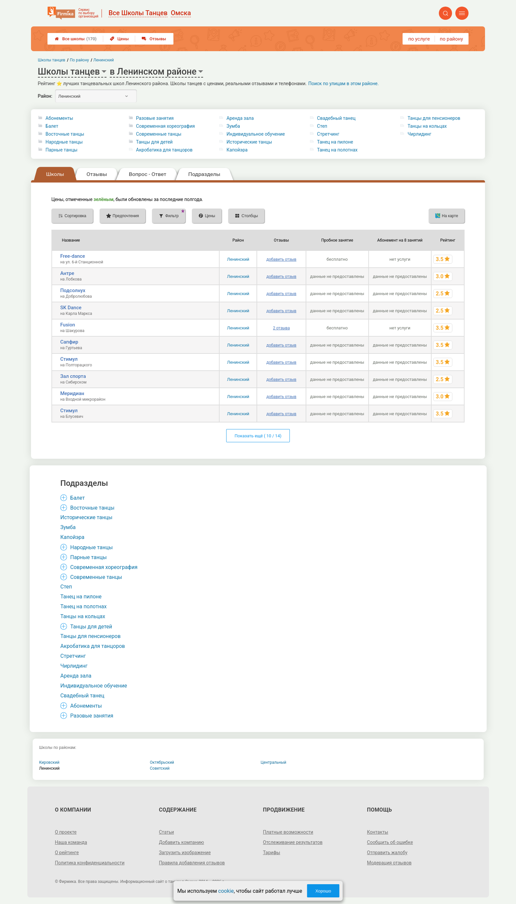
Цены (119, 38)
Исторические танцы (249, 142)
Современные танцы (159, 134)
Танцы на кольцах (427, 126)
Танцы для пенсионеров (434, 118)
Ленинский (238, 259)
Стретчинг (328, 134)
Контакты (377, 832)
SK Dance (70, 308)
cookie (226, 891)
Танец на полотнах (337, 150)
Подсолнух (72, 290)
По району (79, 60)
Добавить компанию (181, 842)
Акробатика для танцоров (164, 150)
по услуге (419, 39)
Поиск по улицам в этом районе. (343, 83)
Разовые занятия (155, 118)
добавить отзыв (281, 259)
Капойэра (237, 150)
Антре (67, 273)
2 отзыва (281, 328)
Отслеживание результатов (293, 842)
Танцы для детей (154, 142)
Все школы (76, 38)
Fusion (67, 325)
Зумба (233, 126)
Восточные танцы (65, 134)
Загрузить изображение (185, 852)
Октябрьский (162, 762)
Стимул (69, 359)
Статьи (166, 832)
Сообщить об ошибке (390, 842)
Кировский (49, 762)
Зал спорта (73, 376)
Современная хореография (165, 126)
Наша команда (71, 842)
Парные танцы (61, 150)
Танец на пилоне (335, 142)
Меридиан (72, 393)
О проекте (65, 832)
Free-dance (72, 256)
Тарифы (271, 852)
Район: (45, 96)
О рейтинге (67, 852)
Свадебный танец (336, 118)
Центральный (274, 762)
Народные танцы (64, 142)
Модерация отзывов (389, 862)
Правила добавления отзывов (192, 862)
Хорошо (323, 890)
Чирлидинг (419, 134)
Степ (322, 126)
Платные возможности (288, 832)
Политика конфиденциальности (89, 862)
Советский (160, 768)
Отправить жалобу (387, 852)
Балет (52, 126)
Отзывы (154, 38)
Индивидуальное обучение (256, 134)
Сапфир (69, 342)
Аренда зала (240, 118)
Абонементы (59, 118)
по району (451, 39)
